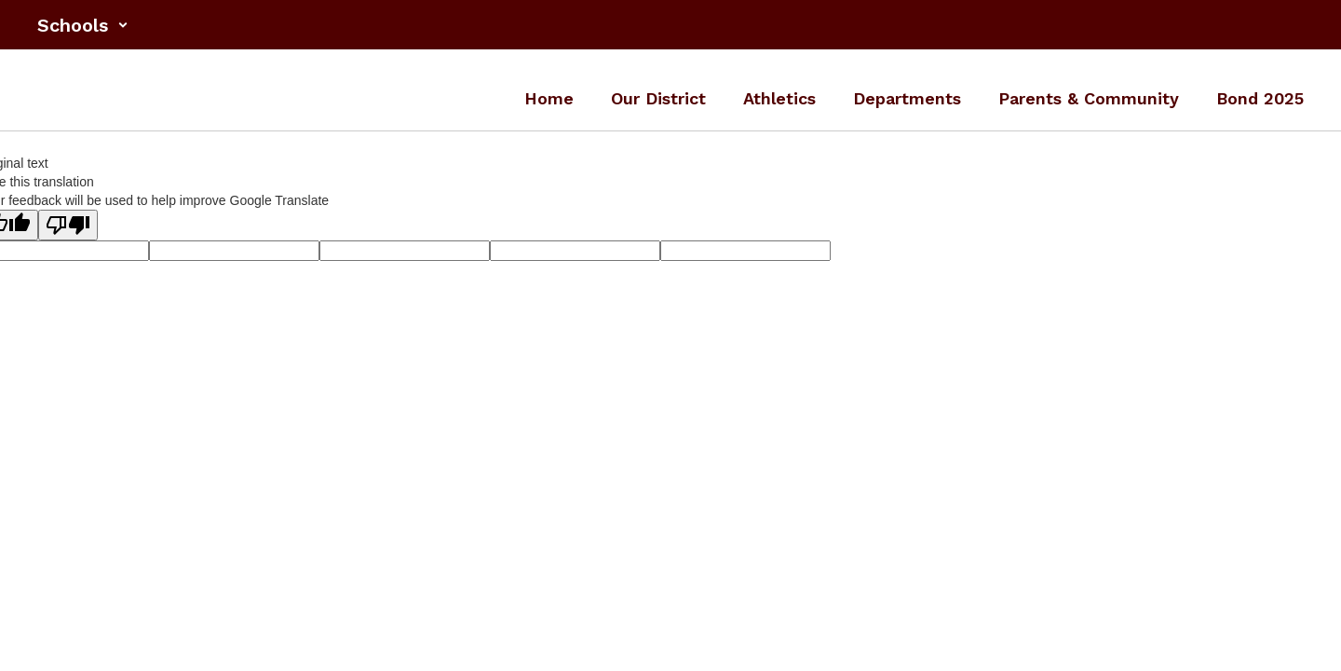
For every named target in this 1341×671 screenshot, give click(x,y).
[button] (83, 25)
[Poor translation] (68, 225)
